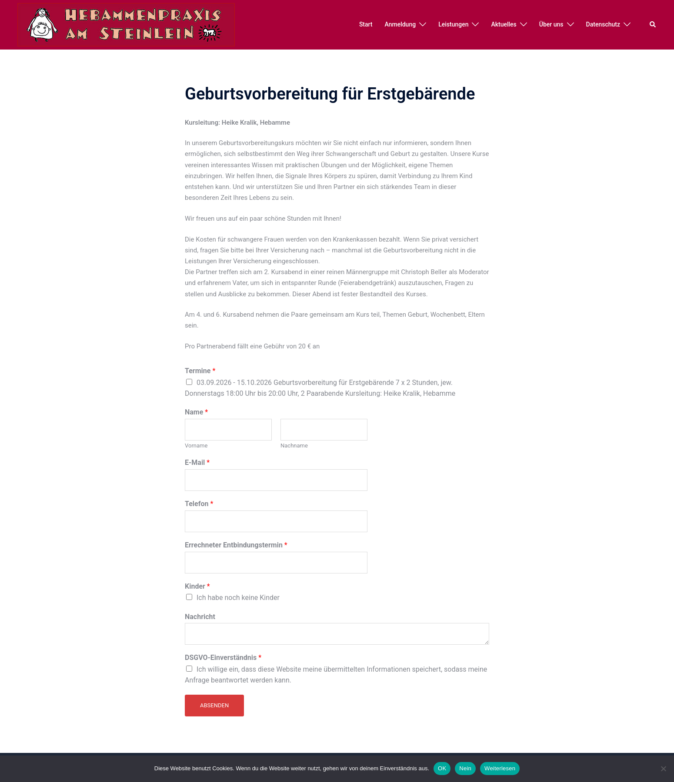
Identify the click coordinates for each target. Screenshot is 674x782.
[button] (653, 24)
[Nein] (663, 768)
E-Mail (197, 462)
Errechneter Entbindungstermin (236, 545)
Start (366, 24)
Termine (200, 371)
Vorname (196, 445)
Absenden (214, 705)
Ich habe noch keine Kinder (238, 597)
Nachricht (200, 617)
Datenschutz (603, 24)
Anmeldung (400, 24)
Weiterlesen (499, 768)
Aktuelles (503, 24)
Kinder (197, 586)
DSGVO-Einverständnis (223, 657)
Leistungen (453, 24)
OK (442, 768)
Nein (465, 768)
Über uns (551, 24)
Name (196, 412)
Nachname (294, 445)
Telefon (199, 504)
